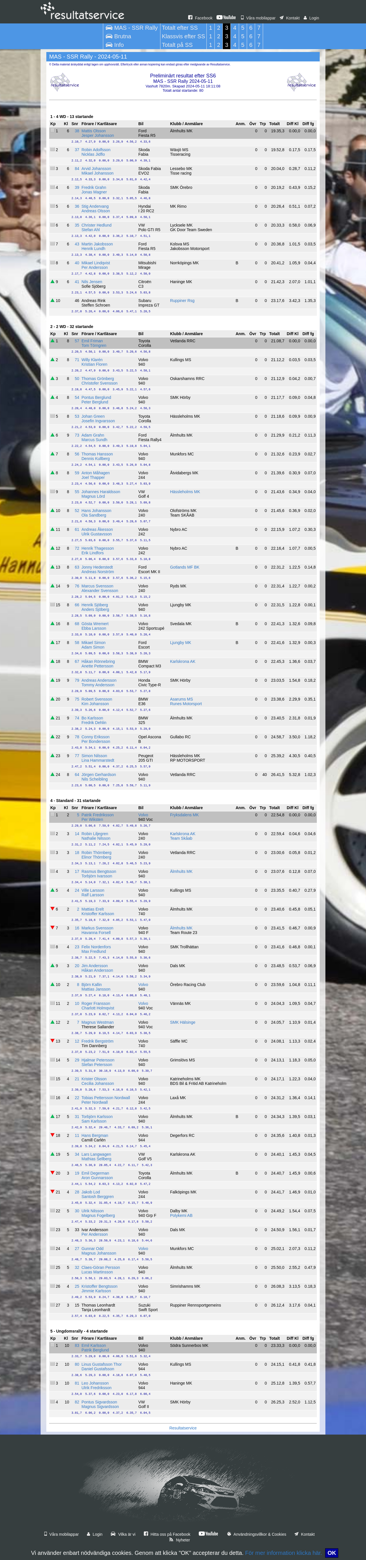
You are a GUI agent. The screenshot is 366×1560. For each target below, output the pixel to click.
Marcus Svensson (97, 586)
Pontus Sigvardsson (99, 1402)
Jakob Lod (90, 1192)
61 (77, 529)
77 (77, 755)
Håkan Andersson (97, 970)
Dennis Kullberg (95, 458)
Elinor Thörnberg (96, 857)
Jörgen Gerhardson (98, 774)
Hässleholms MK (185, 491)
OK (331, 1553)
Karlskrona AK (183, 661)
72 (77, 548)
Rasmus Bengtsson (98, 871)
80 (77, 1364)
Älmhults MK (181, 871)
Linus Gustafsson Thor (101, 1364)
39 (77, 187)
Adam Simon (92, 647)
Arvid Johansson (96, 168)
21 (77, 1079)
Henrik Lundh (93, 248)
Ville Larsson (92, 890)
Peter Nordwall (94, 1102)
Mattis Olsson (93, 131)
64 (77, 774)
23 (77, 947)
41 (77, 281)
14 (77, 833)
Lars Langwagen (96, 1154)
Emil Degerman (95, 1173)
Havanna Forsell (96, 932)
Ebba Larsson (93, 628)
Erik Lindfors (92, 553)
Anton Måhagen (95, 473)
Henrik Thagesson (97, 548)
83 (77, 1345)
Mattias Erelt (92, 909)
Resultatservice (183, 1428)
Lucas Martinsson (97, 1272)
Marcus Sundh (94, 439)
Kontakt (290, 18)
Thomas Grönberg (97, 378)
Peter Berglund (94, 402)
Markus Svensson (97, 928)
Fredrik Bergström (97, 1041)
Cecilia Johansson (97, 1083)
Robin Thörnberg (96, 852)
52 (77, 510)
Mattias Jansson (95, 989)
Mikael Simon (93, 642)
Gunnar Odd (92, 1248)
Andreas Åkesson (97, 529)
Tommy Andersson (97, 685)
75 (77, 699)
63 (77, 567)
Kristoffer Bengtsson (99, 1286)
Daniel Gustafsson (97, 1369)
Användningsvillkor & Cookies (256, 1534)
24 (77, 890)
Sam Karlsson (93, 1121)
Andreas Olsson (95, 211)
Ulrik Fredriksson (96, 1387)
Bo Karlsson (92, 718)
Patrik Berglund (95, 1350)
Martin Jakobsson (97, 244)
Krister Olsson (94, 1079)
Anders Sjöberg (95, 609)
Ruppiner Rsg (182, 300)
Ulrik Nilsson (92, 1211)
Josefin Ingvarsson (98, 421)
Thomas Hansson (97, 454)
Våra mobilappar (258, 18)
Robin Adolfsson (95, 149)
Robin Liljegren (94, 833)
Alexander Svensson (99, 590)
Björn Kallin (91, 984)
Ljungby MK (180, 642)
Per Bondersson (95, 741)
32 (77, 1267)
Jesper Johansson (97, 135)
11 (77, 1135)
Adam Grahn (92, 435)
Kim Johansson (95, 703)
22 (77, 1097)
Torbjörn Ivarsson (96, 876)
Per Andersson (94, 267)
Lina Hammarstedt (97, 760)
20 (77, 965)
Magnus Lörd (93, 496)
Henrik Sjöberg (94, 605)
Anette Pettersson (97, 666)
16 (77, 928)
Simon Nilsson (94, 755)
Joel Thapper (93, 477)
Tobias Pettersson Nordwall (105, 1097)
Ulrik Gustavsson (96, 534)
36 (77, 206)
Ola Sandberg (93, 515)
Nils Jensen (91, 281)
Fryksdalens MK (184, 815)
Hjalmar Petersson (97, 1060)
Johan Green (93, 416)
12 (77, 1041)
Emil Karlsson (93, 1345)
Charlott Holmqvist (97, 1008)
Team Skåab (181, 838)
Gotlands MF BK (185, 567)
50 (77, 378)
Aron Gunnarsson (97, 1177)
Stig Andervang (95, 206)
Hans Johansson (96, 510)
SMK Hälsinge (183, 1022)
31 (77, 1116)
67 (77, 661)
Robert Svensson (96, 699)
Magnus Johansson (98, 1253)
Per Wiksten (92, 819)
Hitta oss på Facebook (167, 1534)
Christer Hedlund (96, 225)
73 (77, 435)
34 (77, 1154)
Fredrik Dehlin (93, 722)
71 (77, 359)
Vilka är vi (123, 1534)
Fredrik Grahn (93, 187)
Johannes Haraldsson (100, 491)
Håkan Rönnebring (98, 661)
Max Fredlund (93, 951)
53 (77, 416)
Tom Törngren (93, 345)
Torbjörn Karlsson (97, 1116)
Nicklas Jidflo (93, 154)
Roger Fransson (95, 1003)
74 (77, 718)
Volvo (143, 815)
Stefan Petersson (96, 1064)
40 (77, 263)
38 (77, 131)
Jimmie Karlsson (96, 1291)
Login (311, 18)
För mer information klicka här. (283, 1553)
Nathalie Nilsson (95, 838)
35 (77, 225)
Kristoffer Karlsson (97, 913)
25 (77, 1286)
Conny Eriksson (95, 737)
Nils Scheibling (94, 779)
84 (77, 168)
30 (77, 1211)
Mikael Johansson (97, 173)
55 (77, 491)
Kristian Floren (94, 364)
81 (77, 1383)
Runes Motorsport (186, 703)
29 (77, 1060)
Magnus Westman (97, 1022)
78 (77, 737)
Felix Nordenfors (96, 947)
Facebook (200, 18)
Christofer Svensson (99, 383)
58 (77, 642)
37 (77, 149)
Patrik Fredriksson (97, 815)
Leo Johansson (95, 1383)
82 (77, 1402)
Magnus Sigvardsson (100, 1406)
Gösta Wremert (95, 623)
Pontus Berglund (96, 397)
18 (77, 852)
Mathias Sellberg (96, 1159)
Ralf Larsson (92, 895)
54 (77, 397)
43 (77, 244)
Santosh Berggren (97, 1196)
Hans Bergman (94, 1135)
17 (77, 871)
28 (77, 1192)
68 (77, 623)
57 (77, 341)
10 (77, 1003)
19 (77, 1173)
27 (77, 1248)
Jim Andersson (94, 965)
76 (77, 586)
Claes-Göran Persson (100, 1267)
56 (77, 454)
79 (77, 680)
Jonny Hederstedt (97, 567)
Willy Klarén (92, 359)
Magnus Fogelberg (98, 1215)
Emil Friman (92, 341)
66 (77, 605)
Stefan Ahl (90, 229)
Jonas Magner (94, 192)
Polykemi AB (181, 1215)
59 (77, 473)
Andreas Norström (97, 571)
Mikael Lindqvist (95, 263)
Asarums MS (181, 699)
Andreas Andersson (98, 680)
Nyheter (179, 1540)
